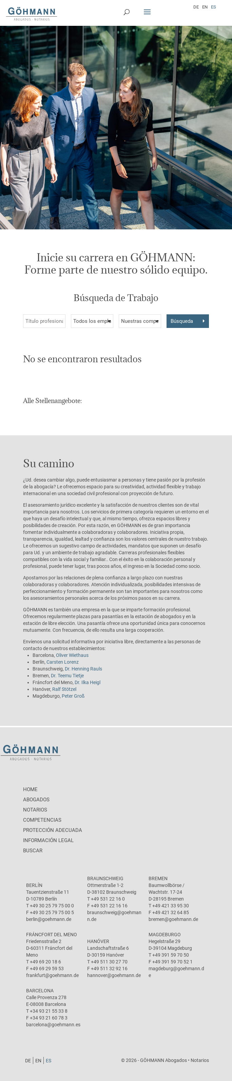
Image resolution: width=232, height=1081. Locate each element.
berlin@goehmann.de (48, 919)
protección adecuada (52, 830)
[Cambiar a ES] (213, 7)
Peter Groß (73, 696)
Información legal (48, 840)
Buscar (32, 851)
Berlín (34, 885)
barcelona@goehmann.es (53, 1024)
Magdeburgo (165, 934)
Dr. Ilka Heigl (87, 682)
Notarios (35, 810)
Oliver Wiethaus (72, 655)
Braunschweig (105, 878)
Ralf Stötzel (64, 689)
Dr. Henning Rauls (83, 669)
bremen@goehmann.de (173, 919)
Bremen (158, 878)
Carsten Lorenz (62, 662)
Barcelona (40, 990)
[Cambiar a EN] (204, 7)
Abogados (36, 800)
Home (30, 789)
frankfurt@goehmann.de (52, 975)
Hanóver (98, 941)
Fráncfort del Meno (51, 934)
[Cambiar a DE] (196, 7)
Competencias (42, 820)
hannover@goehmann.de (114, 975)
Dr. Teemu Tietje (67, 675)
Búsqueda (182, 321)
